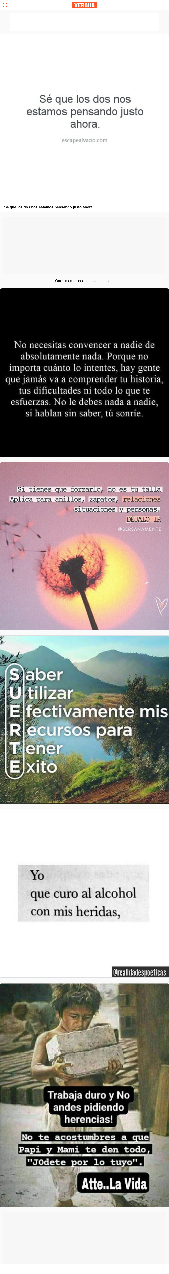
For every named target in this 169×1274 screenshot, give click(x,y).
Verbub (84, 5)
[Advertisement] (84, 245)
